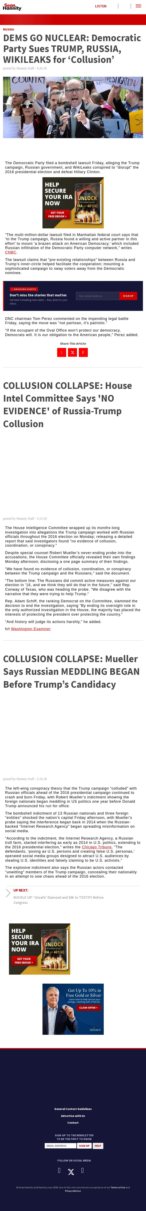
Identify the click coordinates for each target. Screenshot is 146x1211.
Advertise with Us (73, 1116)
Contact (73, 1122)
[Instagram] (85, 1170)
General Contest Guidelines (73, 1109)
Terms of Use (118, 1187)
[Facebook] (62, 1170)
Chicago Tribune (97, 847)
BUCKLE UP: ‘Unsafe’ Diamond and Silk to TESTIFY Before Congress (58, 900)
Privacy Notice (73, 1190)
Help (98, 1146)
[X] (74, 1172)
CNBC (10, 252)
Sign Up (128, 295)
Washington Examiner (31, 629)
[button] (138, 6)
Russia (8, 29)
